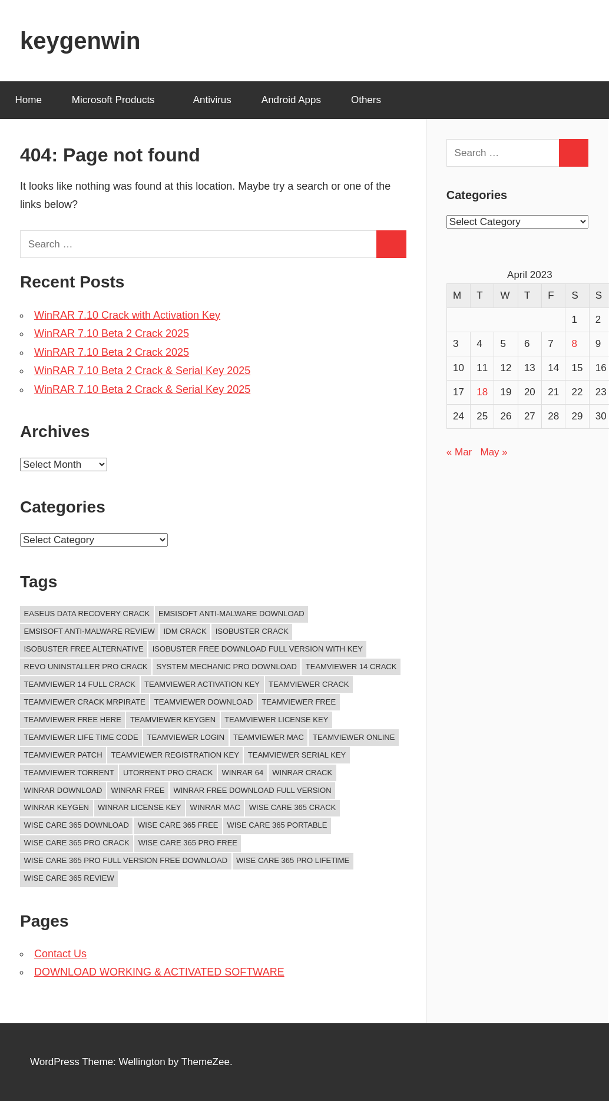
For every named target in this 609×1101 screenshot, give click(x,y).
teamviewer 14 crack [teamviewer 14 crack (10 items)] (351, 666)
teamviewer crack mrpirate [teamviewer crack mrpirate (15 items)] (84, 701)
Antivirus (212, 99)
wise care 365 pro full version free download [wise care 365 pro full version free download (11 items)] (126, 860)
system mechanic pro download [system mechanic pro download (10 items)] (226, 666)
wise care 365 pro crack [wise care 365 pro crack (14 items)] (77, 842)
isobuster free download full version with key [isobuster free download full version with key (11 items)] (258, 648)
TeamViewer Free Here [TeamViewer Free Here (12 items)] (72, 719)
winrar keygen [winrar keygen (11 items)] (57, 807)
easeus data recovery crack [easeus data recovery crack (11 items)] (87, 613)
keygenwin (80, 41)
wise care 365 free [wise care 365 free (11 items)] (178, 825)
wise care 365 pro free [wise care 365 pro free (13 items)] (187, 842)
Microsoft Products (120, 99)
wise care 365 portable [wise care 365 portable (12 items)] (277, 825)
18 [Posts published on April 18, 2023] (482, 392)
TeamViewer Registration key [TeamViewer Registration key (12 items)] (175, 754)
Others (372, 99)
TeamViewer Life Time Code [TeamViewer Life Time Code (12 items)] (81, 737)
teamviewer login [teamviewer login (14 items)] (185, 737)
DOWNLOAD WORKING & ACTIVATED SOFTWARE (159, 972)
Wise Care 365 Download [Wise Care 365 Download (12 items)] (76, 825)
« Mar (459, 452)
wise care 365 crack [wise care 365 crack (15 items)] (292, 807)
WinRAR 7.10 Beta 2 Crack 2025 (111, 333)
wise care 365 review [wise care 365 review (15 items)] (69, 878)
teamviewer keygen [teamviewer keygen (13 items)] (173, 719)
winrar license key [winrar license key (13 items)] (139, 807)
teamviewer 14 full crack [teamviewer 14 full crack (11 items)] (80, 684)
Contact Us (60, 954)
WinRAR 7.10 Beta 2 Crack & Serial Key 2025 (142, 370)
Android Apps (291, 99)
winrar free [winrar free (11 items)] (137, 790)
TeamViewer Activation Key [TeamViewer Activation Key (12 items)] (202, 684)
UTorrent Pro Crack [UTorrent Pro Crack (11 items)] (168, 772)
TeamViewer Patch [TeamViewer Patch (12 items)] (63, 754)
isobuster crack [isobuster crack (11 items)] (252, 631)
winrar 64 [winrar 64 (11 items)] (243, 772)
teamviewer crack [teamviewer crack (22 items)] (309, 684)
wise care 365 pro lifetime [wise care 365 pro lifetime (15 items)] (292, 860)
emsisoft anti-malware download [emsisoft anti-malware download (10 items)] (231, 613)
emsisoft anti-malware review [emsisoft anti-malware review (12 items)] (89, 631)
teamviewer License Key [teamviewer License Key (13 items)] (276, 719)
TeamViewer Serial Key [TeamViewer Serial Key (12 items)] (297, 754)
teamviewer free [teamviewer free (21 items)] (299, 701)
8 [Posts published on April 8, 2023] (574, 343)
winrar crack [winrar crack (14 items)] (302, 772)
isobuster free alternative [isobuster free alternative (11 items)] (84, 648)
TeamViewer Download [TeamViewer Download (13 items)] (203, 701)
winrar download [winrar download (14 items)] (63, 790)
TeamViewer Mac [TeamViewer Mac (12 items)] (268, 737)
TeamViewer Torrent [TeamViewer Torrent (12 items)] (69, 772)
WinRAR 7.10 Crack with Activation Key (127, 315)
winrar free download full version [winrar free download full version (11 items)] (252, 790)
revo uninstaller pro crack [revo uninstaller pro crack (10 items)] (86, 666)
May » (493, 452)
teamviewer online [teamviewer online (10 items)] (354, 737)
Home (28, 99)
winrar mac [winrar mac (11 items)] (215, 807)
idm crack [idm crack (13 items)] (185, 631)
